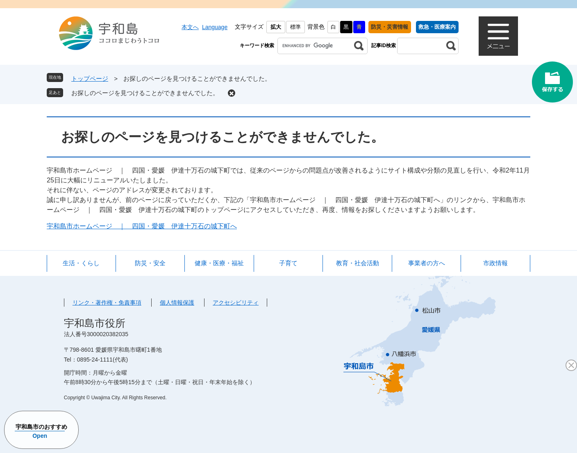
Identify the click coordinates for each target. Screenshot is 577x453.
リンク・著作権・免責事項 (107, 302)
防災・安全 (150, 263)
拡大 (275, 27)
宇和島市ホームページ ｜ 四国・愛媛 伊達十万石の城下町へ (142, 226)
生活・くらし (81, 263)
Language (214, 27)
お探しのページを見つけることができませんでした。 (145, 92)
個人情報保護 (177, 302)
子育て (288, 263)
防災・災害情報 (389, 27)
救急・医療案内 (437, 27)
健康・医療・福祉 (219, 263)
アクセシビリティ (236, 302)
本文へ (190, 27)
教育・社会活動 (357, 263)
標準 (295, 27)
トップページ (89, 78)
